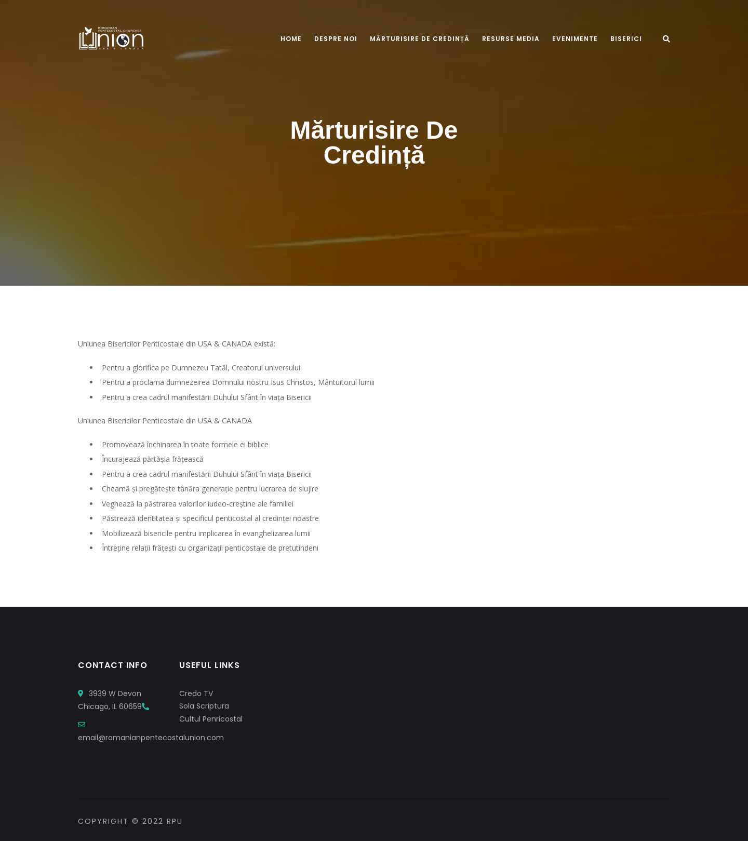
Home (291, 38)
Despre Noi (335, 38)
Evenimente (575, 38)
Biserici (626, 38)
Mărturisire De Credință (420, 38)
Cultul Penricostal (211, 719)
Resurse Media (511, 38)
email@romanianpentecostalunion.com (151, 737)
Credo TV (196, 693)
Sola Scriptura (204, 706)
